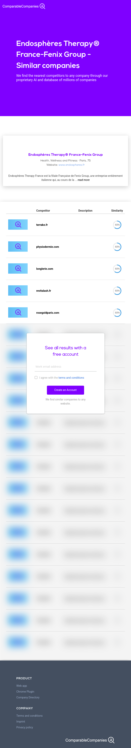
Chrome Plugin (25, 691)
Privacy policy (24, 727)
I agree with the (59, 377)
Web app (21, 685)
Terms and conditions (29, 715)
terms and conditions (71, 377)
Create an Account (65, 390)
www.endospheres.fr (72, 165)
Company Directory (28, 697)
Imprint (20, 721)
